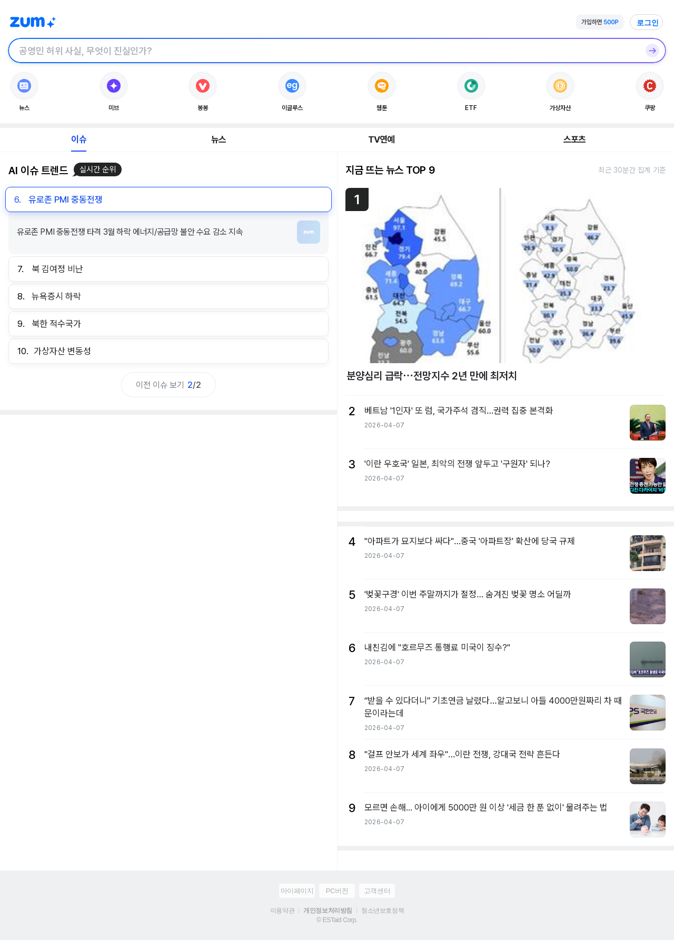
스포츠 (574, 139)
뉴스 (218, 139)
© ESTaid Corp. (336, 920)
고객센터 (377, 891)
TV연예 (381, 139)
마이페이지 (297, 891)
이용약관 (282, 910)
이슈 (78, 139)
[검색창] (323, 50)
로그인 (648, 22)
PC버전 (337, 891)
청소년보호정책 (382, 910)
